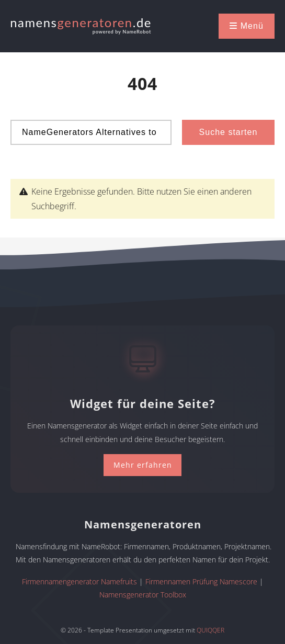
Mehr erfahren (142, 465)
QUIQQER (210, 630)
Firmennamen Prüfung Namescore (201, 581)
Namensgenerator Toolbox (142, 595)
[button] (247, 26)
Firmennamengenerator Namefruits (79, 581)
